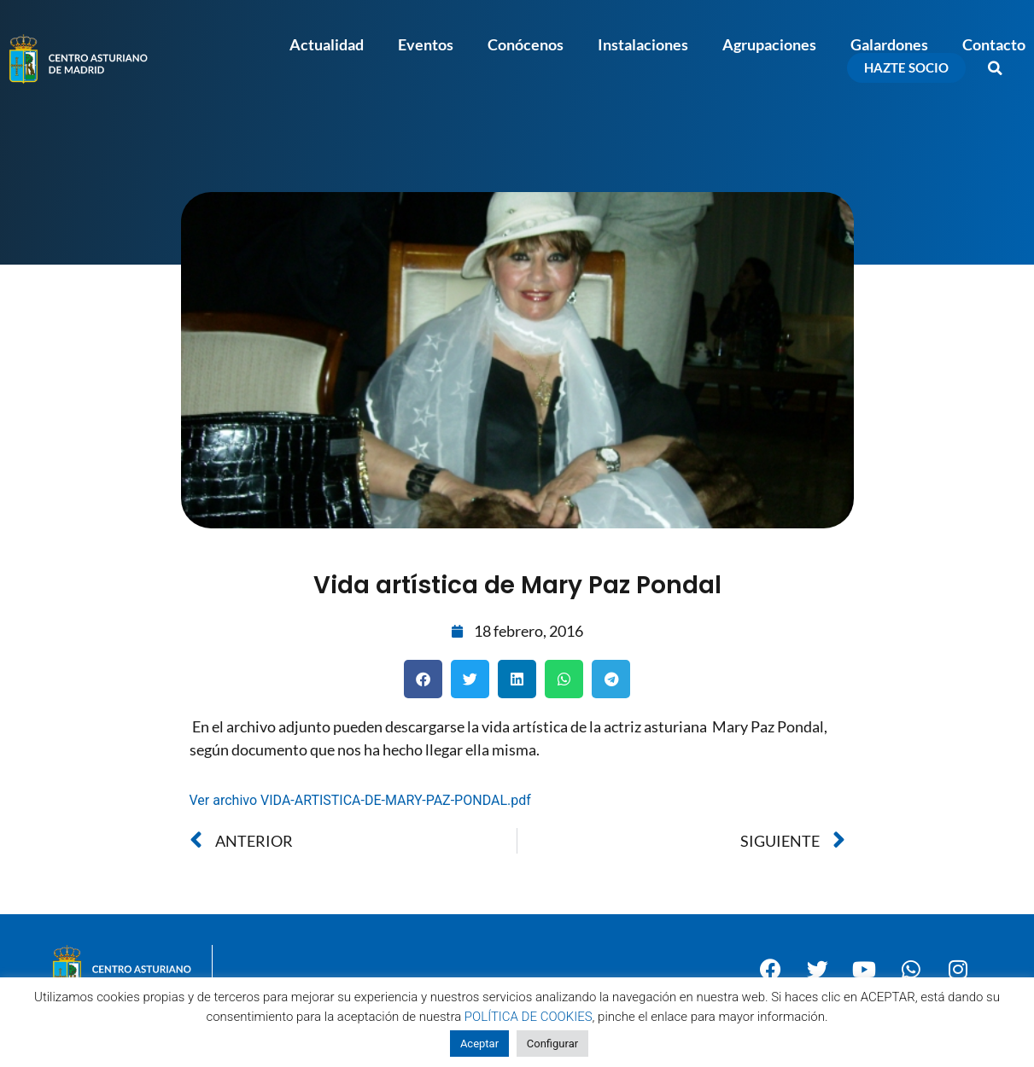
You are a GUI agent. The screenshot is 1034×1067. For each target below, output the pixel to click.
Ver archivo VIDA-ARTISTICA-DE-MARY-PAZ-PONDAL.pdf (360, 800)
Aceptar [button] (479, 1043)
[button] (995, 68)
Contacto (993, 44)
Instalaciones (643, 44)
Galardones (889, 44)
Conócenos (526, 44)
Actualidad (326, 44)
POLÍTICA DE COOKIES (528, 1016)
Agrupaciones (769, 44)
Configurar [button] (552, 1043)
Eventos (425, 44)
